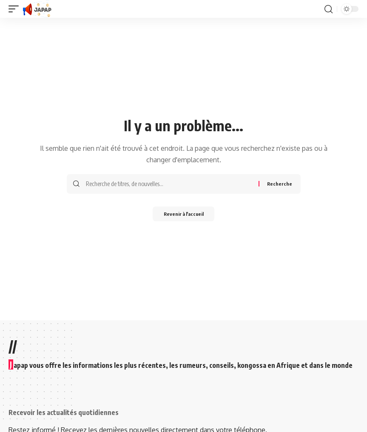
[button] (16, 9)
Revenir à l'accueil (183, 215)
